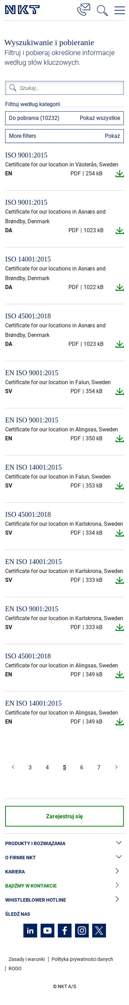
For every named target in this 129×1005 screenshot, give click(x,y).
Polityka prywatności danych (82, 959)
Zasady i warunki (27, 959)
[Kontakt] (83, 8)
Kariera (64, 871)
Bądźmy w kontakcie (64, 886)
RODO (15, 968)
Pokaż (112, 136)
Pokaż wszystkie (100, 118)
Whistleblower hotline (64, 900)
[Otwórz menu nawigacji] (119, 10)
